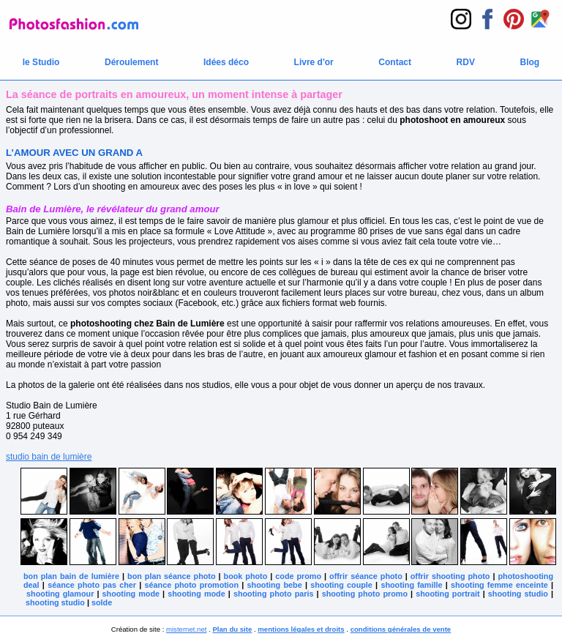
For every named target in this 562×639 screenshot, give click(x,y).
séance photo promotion (192, 584)
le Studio (41, 62)
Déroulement (131, 62)
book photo (246, 576)
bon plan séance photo (171, 576)
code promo (298, 576)
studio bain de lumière (48, 457)
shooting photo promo (365, 593)
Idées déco (226, 62)
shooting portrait (447, 593)
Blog (530, 62)
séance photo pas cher (92, 584)
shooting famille (411, 584)
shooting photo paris (273, 593)
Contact (394, 62)
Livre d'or (314, 62)
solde (101, 602)
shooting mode (131, 593)
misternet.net (186, 629)
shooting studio (518, 593)
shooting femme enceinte (499, 584)
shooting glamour (60, 593)
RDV (466, 62)
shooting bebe (274, 584)
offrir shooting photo (450, 576)
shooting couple (341, 584)
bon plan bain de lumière (71, 576)
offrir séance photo (365, 576)
